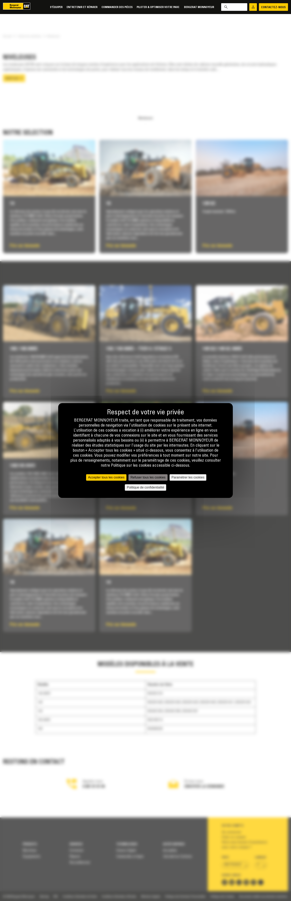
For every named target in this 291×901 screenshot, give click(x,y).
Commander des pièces (117, 7)
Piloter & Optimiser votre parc (158, 7)
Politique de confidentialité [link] (145, 487)
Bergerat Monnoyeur (199, 7)
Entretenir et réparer (82, 7)
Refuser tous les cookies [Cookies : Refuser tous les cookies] (147, 477)
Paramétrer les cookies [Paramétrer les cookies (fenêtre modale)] (188, 477)
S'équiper (56, 7)
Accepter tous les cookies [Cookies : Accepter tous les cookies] (106, 477)
